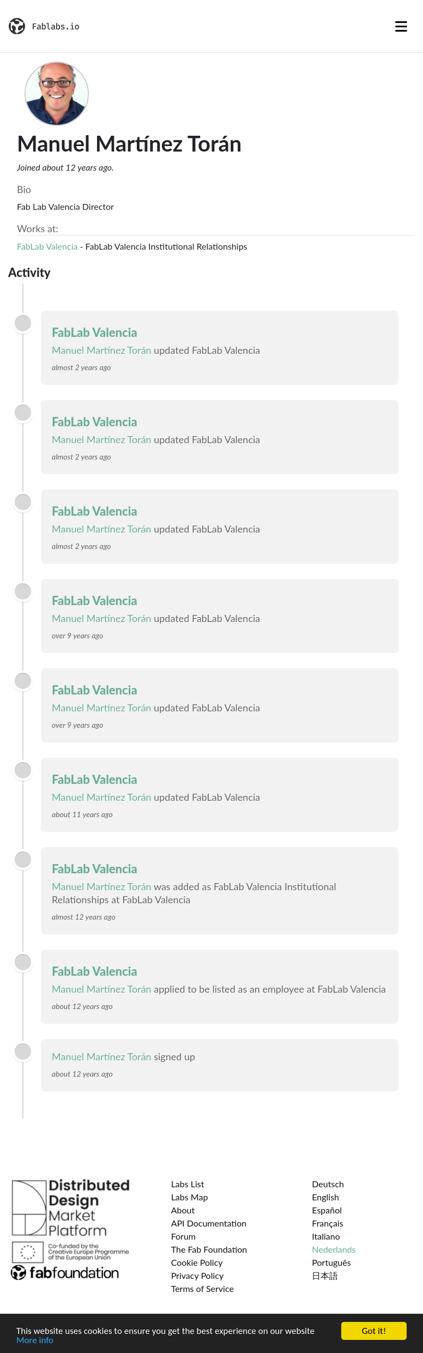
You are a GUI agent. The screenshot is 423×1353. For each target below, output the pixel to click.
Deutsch (328, 1184)
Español (327, 1210)
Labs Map (189, 1197)
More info (34, 1340)
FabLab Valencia (47, 246)
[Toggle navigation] (401, 26)
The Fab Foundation (209, 1249)
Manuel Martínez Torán (102, 350)
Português (331, 1262)
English (325, 1197)
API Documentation (209, 1223)
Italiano (326, 1236)
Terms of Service (202, 1288)
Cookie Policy (197, 1262)
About (183, 1210)
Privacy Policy (197, 1275)
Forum (183, 1236)
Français (327, 1223)
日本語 (325, 1275)
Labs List (187, 1184)
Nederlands (333, 1249)
